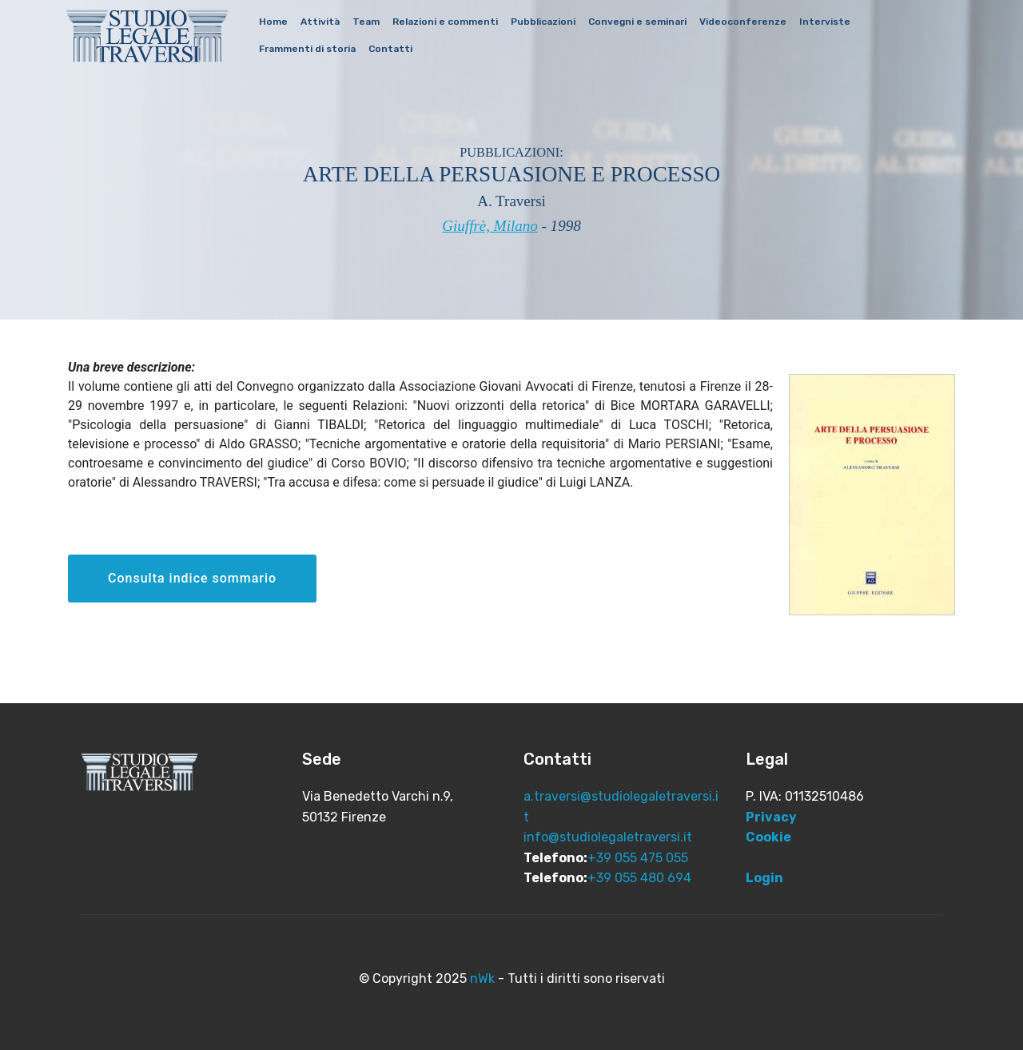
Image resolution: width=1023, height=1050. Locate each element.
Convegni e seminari (637, 21)
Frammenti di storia (307, 48)
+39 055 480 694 (639, 877)
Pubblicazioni (543, 21)
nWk (482, 978)
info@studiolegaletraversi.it (607, 837)
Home (273, 21)
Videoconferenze (742, 21)
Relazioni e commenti (445, 21)
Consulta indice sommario (192, 578)
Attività (320, 21)
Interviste (824, 21)
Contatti (390, 48)
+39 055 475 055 (637, 857)
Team (366, 21)
